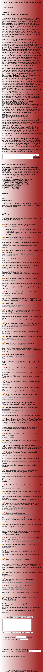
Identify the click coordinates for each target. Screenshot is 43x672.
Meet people (31, 666)
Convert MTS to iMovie (11, 185)
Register (30, 632)
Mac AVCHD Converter (9, 165)
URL (22, 627)
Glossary (22, 665)
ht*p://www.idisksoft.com (10, 146)
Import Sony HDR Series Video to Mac (16, 178)
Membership (30, 665)
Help (26, 665)
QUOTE (12, 627)
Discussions (20, 666)
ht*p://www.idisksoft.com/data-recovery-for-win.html (18, 73)
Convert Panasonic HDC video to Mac (16, 181)
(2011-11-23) (14, 12)
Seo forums (25, 666)
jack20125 (5, 12)
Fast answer (19, 153)
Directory (36, 666)
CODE (18, 627)
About (34, 665)
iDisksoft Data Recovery (9, 39)
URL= (26, 627)
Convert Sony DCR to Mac (12, 183)
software (10, 7)
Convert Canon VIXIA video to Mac (15, 180)
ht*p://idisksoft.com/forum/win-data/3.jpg (15, 102)
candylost (5, 160)
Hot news (15, 666)
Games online (12, 665)
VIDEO (31, 627)
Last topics (18, 665)
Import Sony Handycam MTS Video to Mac (18, 176)
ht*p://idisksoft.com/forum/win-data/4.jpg (15, 114)
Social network (10, 666)
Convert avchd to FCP (11, 186)
